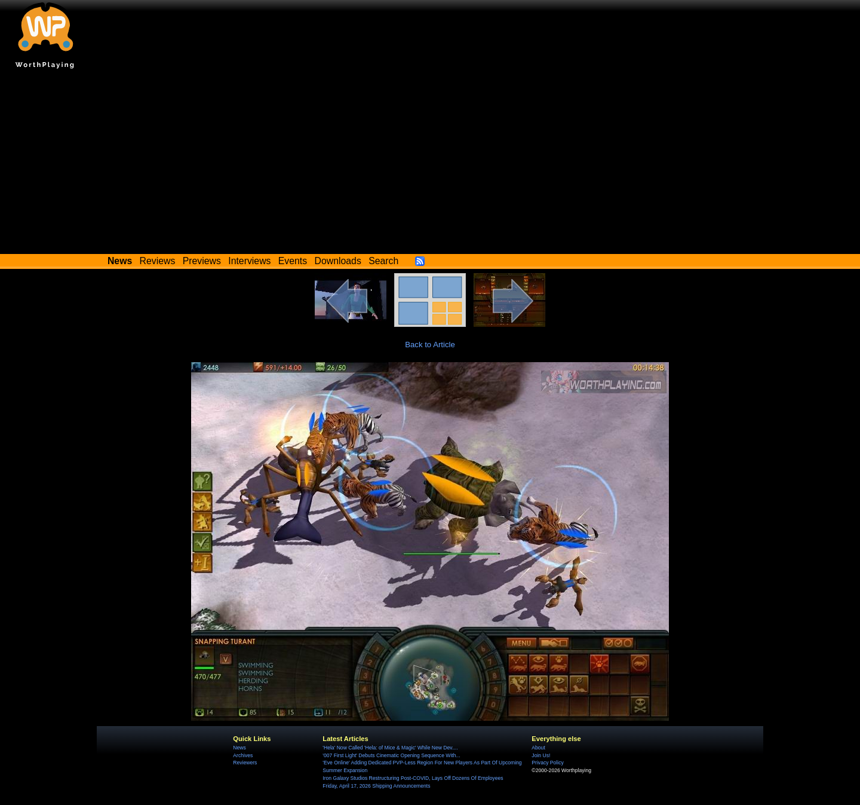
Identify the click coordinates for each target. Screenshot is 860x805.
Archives (243, 755)
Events (292, 261)
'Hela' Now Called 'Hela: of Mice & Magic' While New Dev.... (389, 748)
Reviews (158, 261)
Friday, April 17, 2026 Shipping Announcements (376, 786)
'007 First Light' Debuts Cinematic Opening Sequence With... (391, 755)
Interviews (249, 261)
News (239, 748)
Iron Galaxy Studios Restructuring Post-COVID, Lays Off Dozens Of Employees (412, 778)
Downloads (338, 261)
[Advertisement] (430, 164)
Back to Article (430, 344)
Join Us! (541, 755)
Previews (202, 261)
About (538, 748)
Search (383, 261)
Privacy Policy (547, 763)
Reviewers (245, 763)
